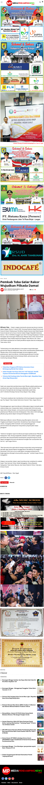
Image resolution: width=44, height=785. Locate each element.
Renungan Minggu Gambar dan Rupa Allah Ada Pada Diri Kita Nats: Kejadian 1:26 (19, 680)
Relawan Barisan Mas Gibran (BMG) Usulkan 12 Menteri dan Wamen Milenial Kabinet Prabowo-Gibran (19, 705)
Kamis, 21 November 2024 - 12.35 (11, 290)
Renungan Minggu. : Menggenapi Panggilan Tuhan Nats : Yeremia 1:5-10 (19, 689)
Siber (8, 782)
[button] (42, 1)
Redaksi (4, 782)
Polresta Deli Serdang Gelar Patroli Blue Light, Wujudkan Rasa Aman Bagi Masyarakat (19, 697)
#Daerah (12, 482)
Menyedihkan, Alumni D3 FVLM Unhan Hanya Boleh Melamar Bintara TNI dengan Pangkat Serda (17, 714)
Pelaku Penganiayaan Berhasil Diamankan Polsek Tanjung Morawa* (17, 755)
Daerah (5, 278)
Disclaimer (15, 782)
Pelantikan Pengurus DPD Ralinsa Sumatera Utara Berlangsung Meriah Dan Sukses (18, 368)
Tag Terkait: (4, 482)
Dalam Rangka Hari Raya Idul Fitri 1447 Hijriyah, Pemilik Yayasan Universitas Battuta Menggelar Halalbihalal (20, 372)
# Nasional (3, 673)
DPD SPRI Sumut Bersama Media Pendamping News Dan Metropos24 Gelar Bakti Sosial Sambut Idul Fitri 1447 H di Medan (19, 731)
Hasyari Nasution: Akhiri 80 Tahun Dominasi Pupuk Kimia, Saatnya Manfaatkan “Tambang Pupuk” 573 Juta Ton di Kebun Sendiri (19, 723)
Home (1, 278)
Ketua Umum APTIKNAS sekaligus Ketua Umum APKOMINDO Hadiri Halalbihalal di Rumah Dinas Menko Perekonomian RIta (19, 739)
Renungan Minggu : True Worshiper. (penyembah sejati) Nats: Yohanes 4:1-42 (19, 747)
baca (32, 289)
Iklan (20, 782)
